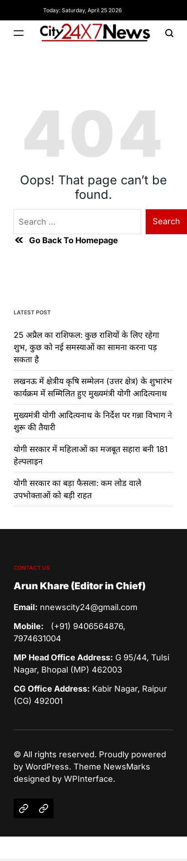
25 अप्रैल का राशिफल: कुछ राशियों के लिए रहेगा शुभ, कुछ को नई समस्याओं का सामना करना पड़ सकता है (86, 347)
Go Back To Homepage (66, 240)
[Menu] (19, 32)
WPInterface (88, 779)
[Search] (169, 32)
